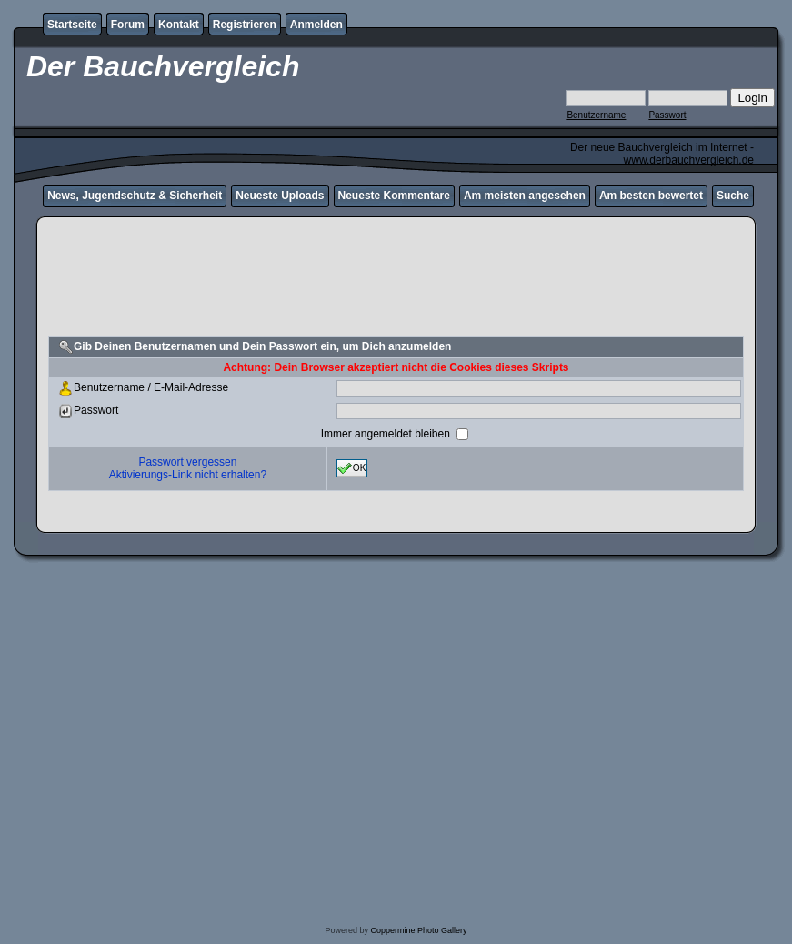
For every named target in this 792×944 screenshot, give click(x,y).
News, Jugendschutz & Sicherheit (134, 195)
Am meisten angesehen (525, 195)
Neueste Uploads (280, 195)
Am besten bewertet (651, 195)
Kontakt (178, 24)
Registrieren (244, 24)
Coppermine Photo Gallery (418, 930)
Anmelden (316, 24)
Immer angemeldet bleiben (387, 433)
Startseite (72, 24)
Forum (128, 24)
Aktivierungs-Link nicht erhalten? (187, 474)
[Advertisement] (396, 294)
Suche (733, 195)
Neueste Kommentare (394, 195)
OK (351, 468)
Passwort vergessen (187, 462)
